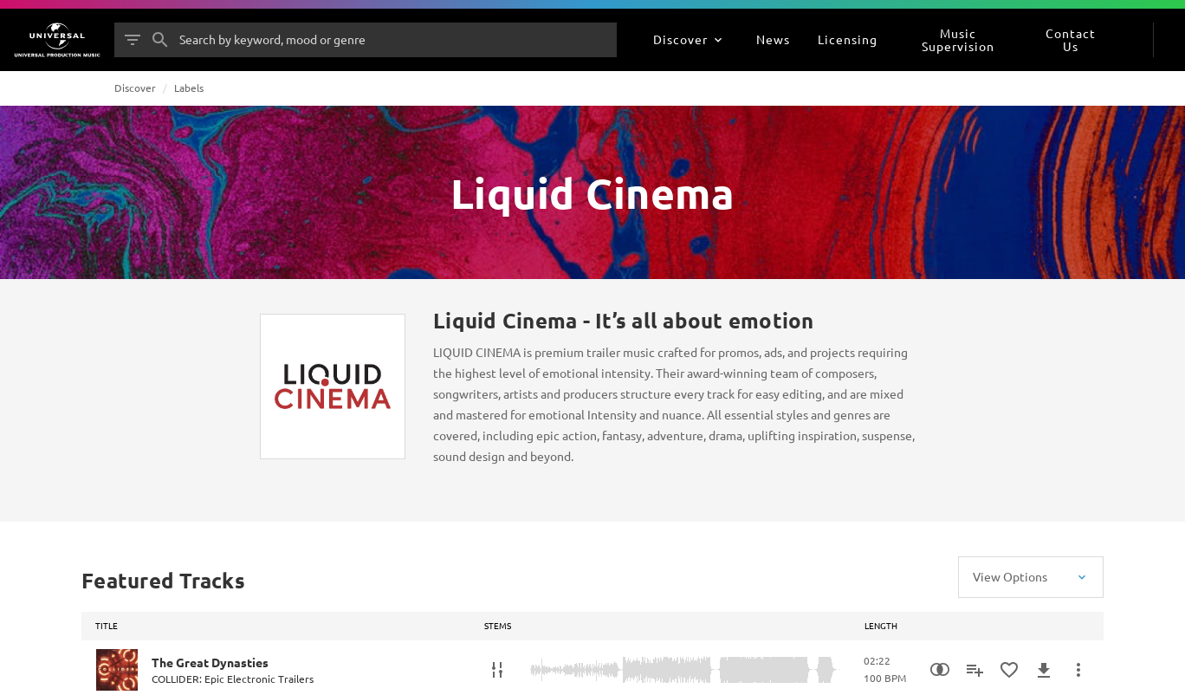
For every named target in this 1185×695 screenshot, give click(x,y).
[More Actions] (1078, 669)
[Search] (160, 39)
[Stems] (497, 669)
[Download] (1043, 669)
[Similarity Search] (939, 669)
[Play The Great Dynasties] (117, 670)
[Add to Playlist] (974, 669)
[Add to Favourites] (1009, 669)
